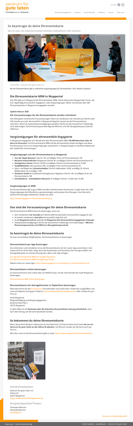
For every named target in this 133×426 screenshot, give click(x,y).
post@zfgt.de (15, 412)
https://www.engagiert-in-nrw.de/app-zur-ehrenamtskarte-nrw (62, 263)
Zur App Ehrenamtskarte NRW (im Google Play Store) (32, 257)
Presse (111, 12)
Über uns (120, 12)
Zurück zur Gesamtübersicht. (115, 416)
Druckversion (36, 288)
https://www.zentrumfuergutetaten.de (26, 398)
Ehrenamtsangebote (63, 12)
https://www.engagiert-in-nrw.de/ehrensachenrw (31, 198)
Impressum (9, 424)
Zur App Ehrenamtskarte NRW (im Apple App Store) (32, 259)
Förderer (101, 12)
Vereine (78, 12)
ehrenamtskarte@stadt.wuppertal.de (59, 291)
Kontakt (113, 5)
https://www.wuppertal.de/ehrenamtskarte (73, 333)
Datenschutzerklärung (23, 424)
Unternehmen (89, 12)
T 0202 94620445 (88, 424)
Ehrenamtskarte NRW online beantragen (27, 279)
